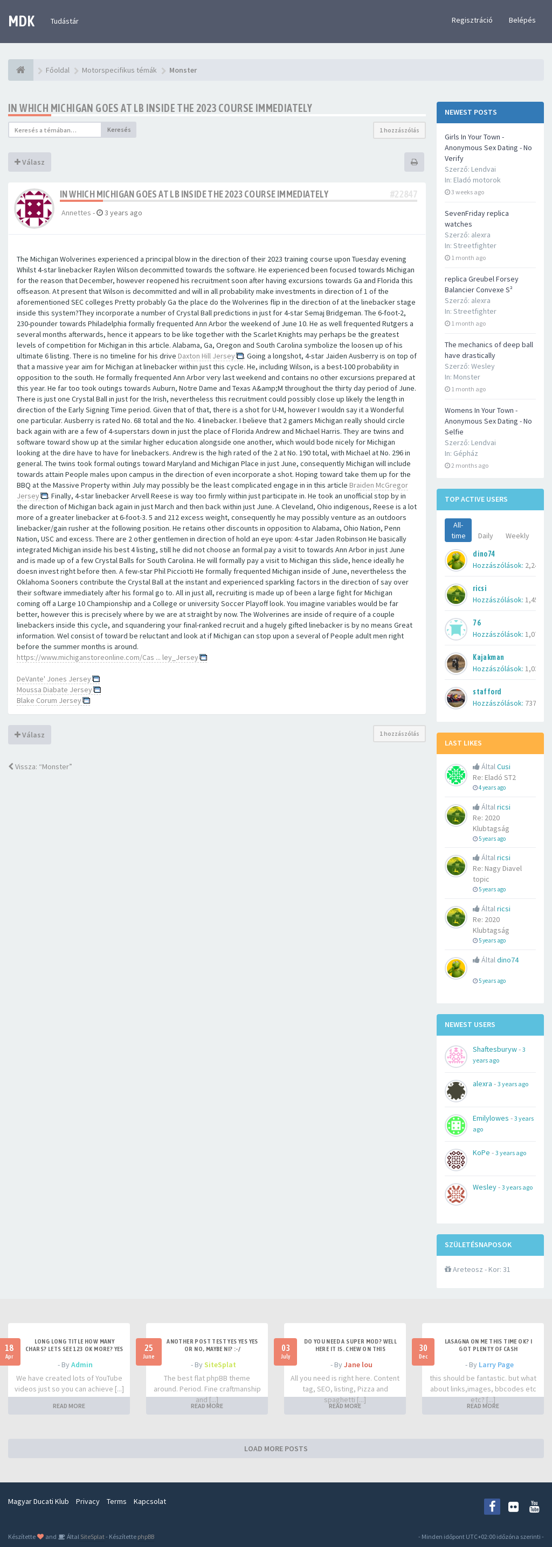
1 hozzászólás (399, 130)
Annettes (76, 212)
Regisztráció (472, 20)
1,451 (533, 599)
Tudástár (65, 21)
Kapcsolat (150, 1501)
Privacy (88, 1501)
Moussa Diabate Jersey (54, 689)
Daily (485, 535)
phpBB (145, 1536)
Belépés (522, 20)
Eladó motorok (477, 180)
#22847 (403, 194)
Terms (117, 1501)
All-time (458, 530)
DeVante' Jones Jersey (54, 679)
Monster (466, 377)
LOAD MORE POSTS (276, 1448)
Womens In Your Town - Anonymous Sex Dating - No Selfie (488, 421)
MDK (21, 21)
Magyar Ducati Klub (38, 1501)
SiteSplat (220, 1364)
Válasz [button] (30, 162)
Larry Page (496, 1364)
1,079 (533, 634)
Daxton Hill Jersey (206, 356)
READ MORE (69, 1406)
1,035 (533, 668)
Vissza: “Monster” (40, 766)
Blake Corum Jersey (49, 700)
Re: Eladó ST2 (494, 777)
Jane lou (358, 1364)
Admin (82, 1364)
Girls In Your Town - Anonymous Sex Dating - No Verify (488, 147)
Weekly (517, 535)
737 (530, 703)
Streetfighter (474, 245)
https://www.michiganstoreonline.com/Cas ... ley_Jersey (107, 657)
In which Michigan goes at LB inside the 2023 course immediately (160, 108)
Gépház (465, 453)
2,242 (533, 565)
